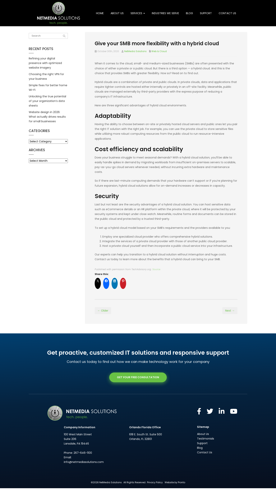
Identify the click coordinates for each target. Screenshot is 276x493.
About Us (117, 13)
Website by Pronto (175, 487)
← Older (103, 315)
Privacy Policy (155, 487)
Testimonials (205, 443)
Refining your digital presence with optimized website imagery (45, 63)
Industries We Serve (165, 13)
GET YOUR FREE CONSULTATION (138, 382)
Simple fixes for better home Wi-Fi (48, 87)
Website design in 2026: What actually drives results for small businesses (47, 116)
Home (100, 13)
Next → (230, 315)
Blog (189, 13)
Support (206, 13)
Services (138, 13)
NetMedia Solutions (135, 51)
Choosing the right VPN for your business (46, 76)
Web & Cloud (159, 51)
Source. (156, 274)
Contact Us (227, 13)
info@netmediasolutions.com (84, 467)
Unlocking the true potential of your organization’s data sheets (47, 100)
